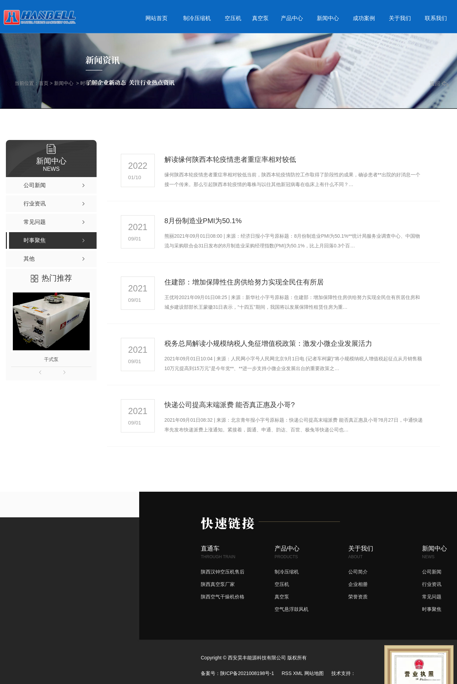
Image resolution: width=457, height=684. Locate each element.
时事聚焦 (90, 83)
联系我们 (436, 18)
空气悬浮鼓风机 (291, 609)
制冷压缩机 (197, 18)
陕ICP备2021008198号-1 (247, 673)
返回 (439, 83)
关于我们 (400, 18)
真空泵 (260, 18)
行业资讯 (431, 584)
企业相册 (358, 584)
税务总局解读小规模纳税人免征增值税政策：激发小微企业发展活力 (268, 343)
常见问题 (431, 596)
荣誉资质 (358, 596)
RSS (286, 673)
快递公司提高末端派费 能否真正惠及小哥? (229, 405)
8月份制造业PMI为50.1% (203, 221)
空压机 (233, 18)
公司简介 (358, 572)
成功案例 (364, 18)
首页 (43, 83)
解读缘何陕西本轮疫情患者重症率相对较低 (230, 159)
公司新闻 (431, 572)
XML (298, 673)
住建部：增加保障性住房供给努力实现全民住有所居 (244, 282)
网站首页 (156, 18)
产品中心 (292, 18)
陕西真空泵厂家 (218, 584)
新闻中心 (328, 18)
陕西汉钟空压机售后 (222, 572)
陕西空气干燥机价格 (222, 596)
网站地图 (314, 673)
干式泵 (51, 359)
